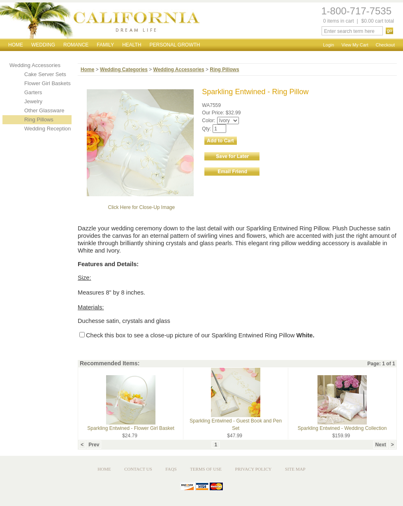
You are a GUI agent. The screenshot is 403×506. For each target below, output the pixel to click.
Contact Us (138, 469)
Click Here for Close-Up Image (141, 207)
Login (328, 44)
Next (380, 445)
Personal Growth (175, 45)
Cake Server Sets (45, 74)
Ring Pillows (38, 119)
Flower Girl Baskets (47, 83)
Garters (33, 92)
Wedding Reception (47, 128)
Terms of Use (206, 469)
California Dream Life (100, 20)
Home (15, 45)
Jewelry (33, 101)
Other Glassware (44, 110)
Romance (75, 45)
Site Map (295, 469)
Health (131, 45)
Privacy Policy (253, 469)
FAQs (170, 469)
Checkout (385, 44)
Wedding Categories (124, 69)
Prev (94, 445)
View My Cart (354, 44)
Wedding (43, 45)
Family (105, 45)
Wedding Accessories (34, 65)
